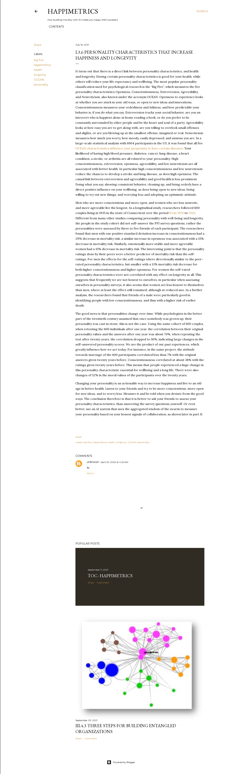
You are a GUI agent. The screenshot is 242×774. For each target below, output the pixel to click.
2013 (191, 213)
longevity (40, 74)
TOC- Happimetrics (110, 576)
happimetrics (42, 65)
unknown (93, 462)
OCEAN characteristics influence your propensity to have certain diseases (129, 148)
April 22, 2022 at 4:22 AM (114, 462)
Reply (90, 473)
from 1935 (176, 213)
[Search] (202, 11)
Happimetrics (72, 11)
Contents (56, 26)
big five (39, 60)
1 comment (103, 582)
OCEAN (39, 79)
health (38, 70)
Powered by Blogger (121, 762)
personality (41, 84)
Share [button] (37, 45)
